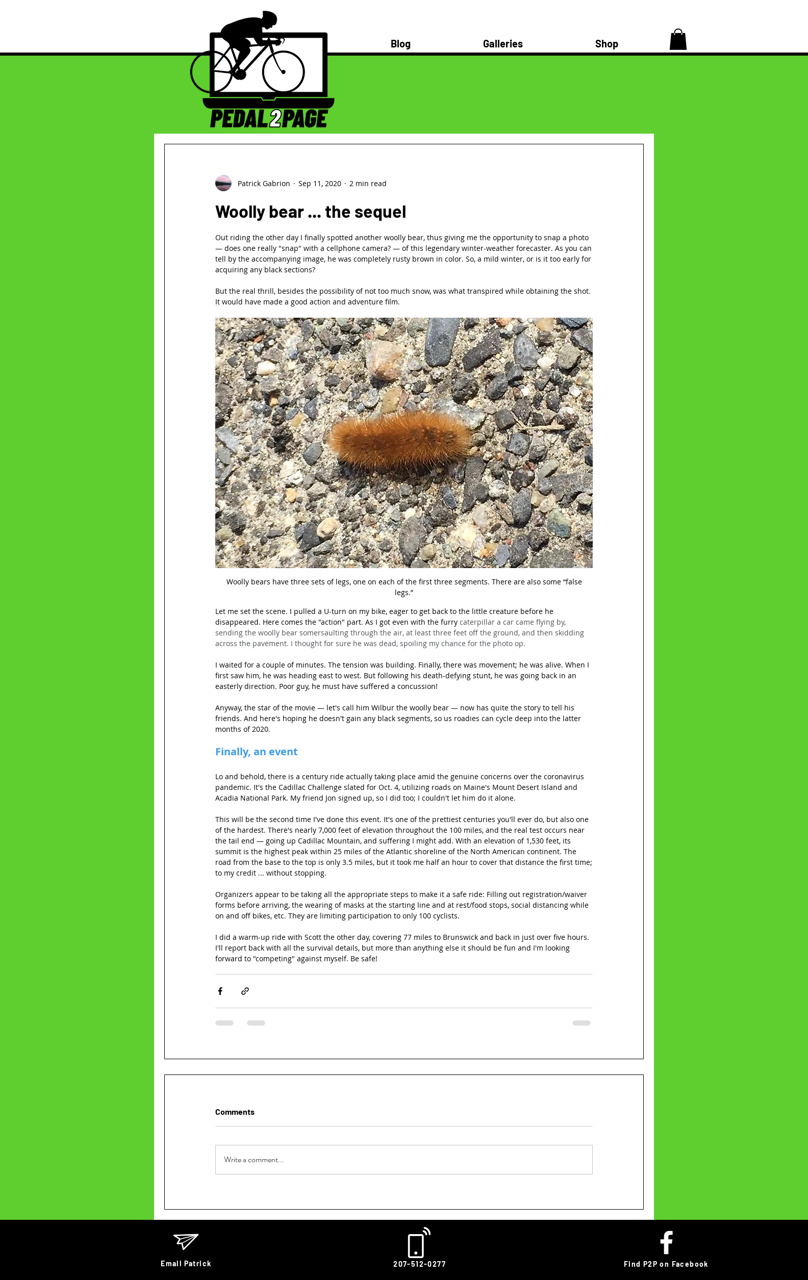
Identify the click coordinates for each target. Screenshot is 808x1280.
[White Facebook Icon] (666, 1242)
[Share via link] (245, 991)
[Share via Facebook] (220, 991)
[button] (678, 39)
